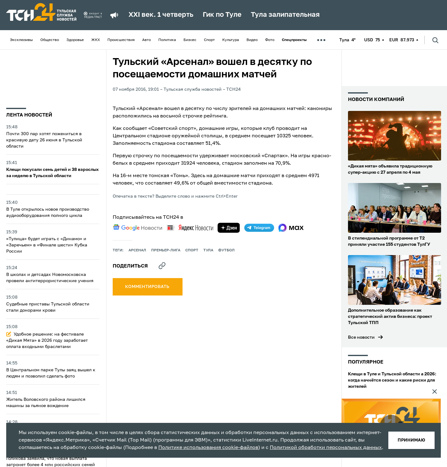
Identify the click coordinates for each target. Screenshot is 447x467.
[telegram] (259, 228)
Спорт (209, 40)
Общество (49, 40)
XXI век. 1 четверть (161, 14)
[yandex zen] (229, 228)
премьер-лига (165, 250)
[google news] (137, 227)
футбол (226, 250)
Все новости (361, 337)
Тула (208, 250)
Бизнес (189, 40)
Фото (269, 40)
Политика (167, 40)
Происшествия (121, 40)
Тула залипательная (285, 14)
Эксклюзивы (21, 40)
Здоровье (75, 40)
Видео (252, 40)
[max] (291, 228)
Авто (146, 40)
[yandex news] (190, 227)
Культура (230, 40)
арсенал (137, 250)
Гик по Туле (222, 14)
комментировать (147, 287)
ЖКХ (95, 40)
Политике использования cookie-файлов (208, 447)
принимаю (411, 440)
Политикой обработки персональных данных (326, 447)
